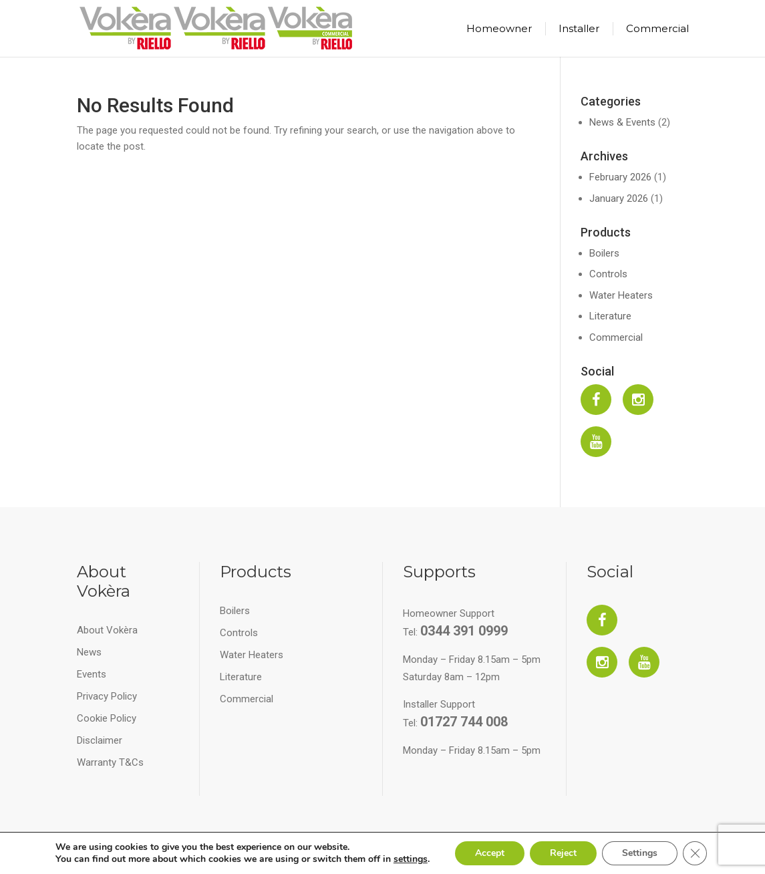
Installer (579, 28)
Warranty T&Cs (110, 762)
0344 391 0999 (464, 631)
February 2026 (620, 177)
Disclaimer (99, 740)
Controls (608, 274)
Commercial (657, 28)
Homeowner (499, 28)
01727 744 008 (464, 722)
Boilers (604, 253)
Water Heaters (621, 295)
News (89, 652)
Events (91, 674)
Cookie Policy (106, 718)
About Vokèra (107, 630)
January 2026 (618, 198)
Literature (610, 316)
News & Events (622, 122)
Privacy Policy (107, 696)
